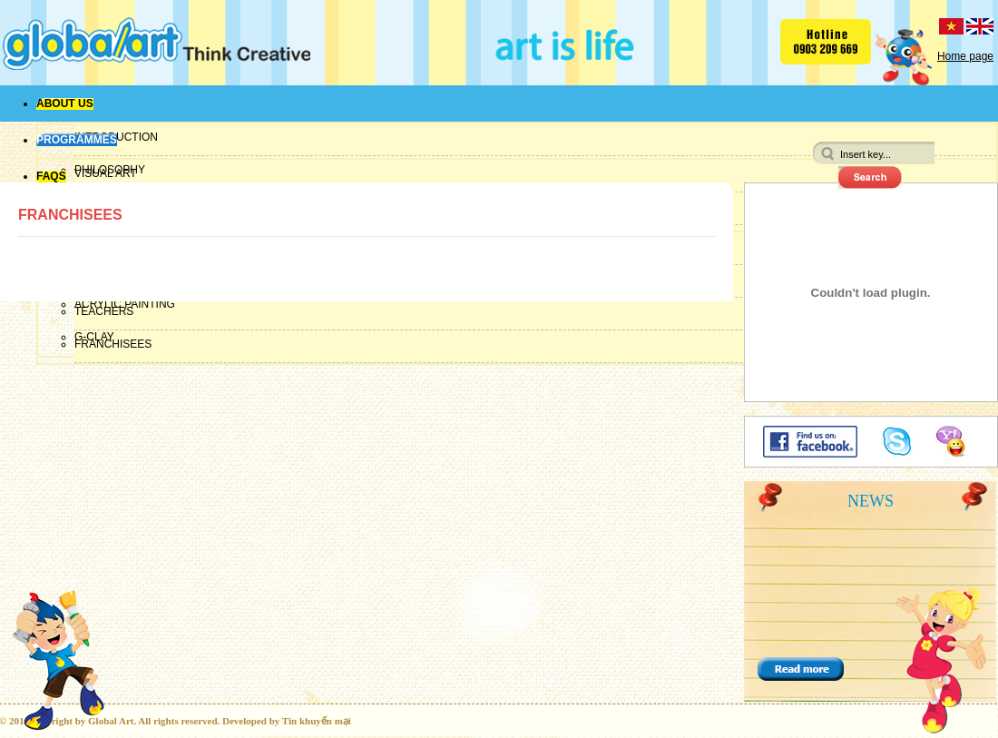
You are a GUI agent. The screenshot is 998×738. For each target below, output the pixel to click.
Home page (965, 56)
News (870, 501)
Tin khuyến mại (316, 720)
